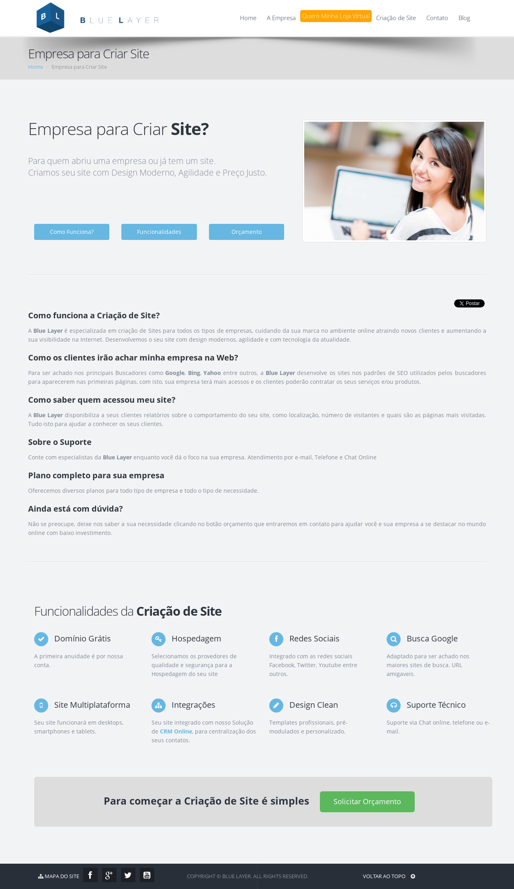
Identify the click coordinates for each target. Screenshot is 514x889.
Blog (464, 18)
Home (248, 18)
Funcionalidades (159, 232)
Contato (437, 18)
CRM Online (176, 731)
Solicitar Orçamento (367, 801)
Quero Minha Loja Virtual (336, 16)
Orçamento (246, 232)
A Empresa (281, 18)
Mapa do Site (58, 876)
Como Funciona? (72, 232)
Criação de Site (396, 18)
